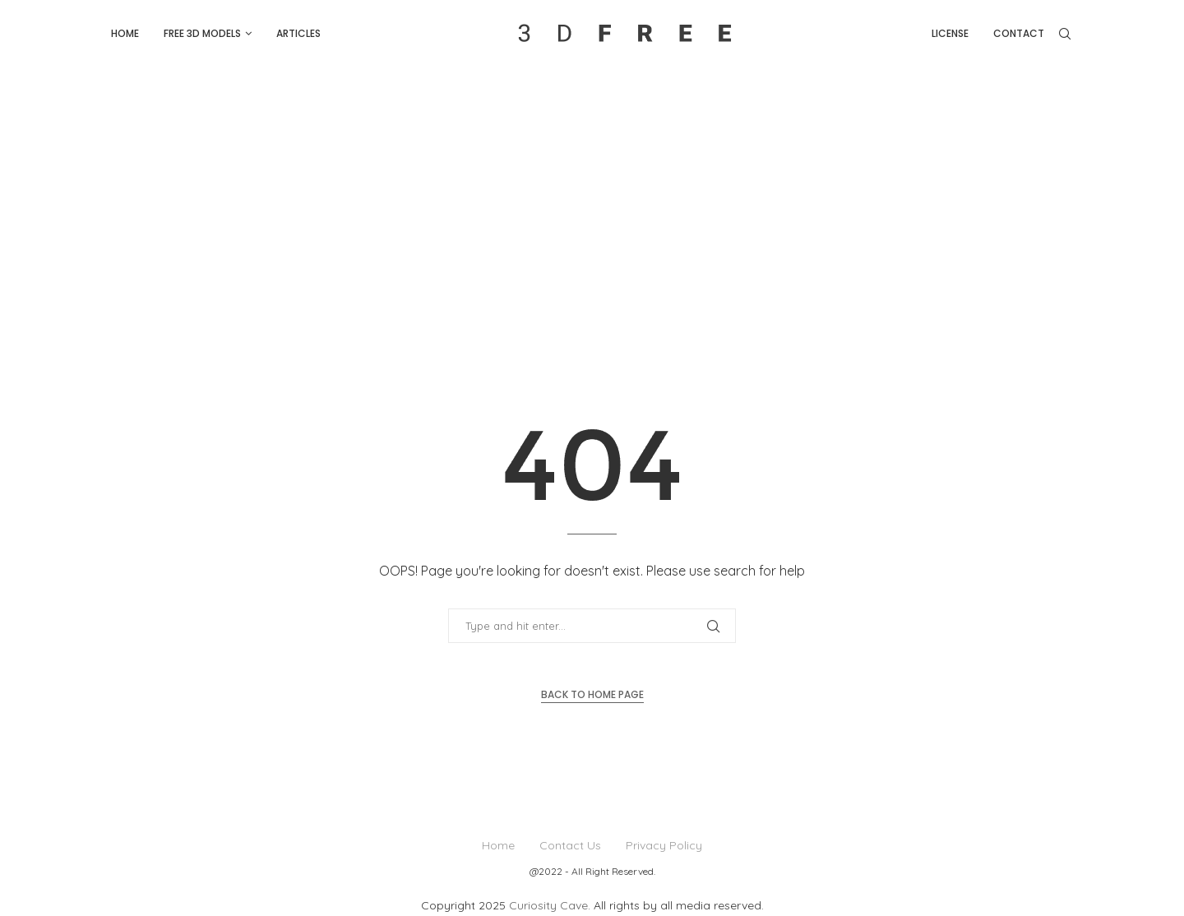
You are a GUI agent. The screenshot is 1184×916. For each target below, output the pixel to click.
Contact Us (570, 845)
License (950, 33)
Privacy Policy (664, 845)
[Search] (1065, 34)
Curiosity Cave (548, 905)
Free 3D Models (202, 33)
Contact (1018, 33)
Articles (298, 33)
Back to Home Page (592, 694)
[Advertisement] (592, 191)
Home (125, 33)
